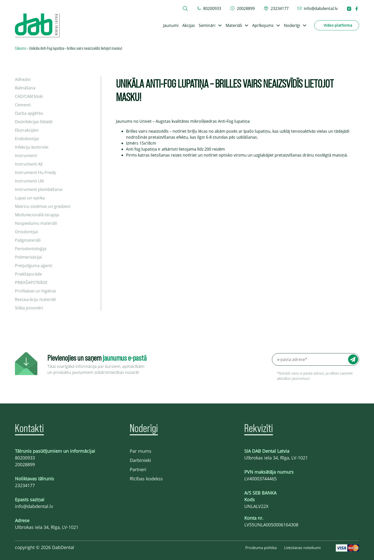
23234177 (25, 485)
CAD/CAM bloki (29, 96)
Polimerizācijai (28, 257)
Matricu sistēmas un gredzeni (42, 206)
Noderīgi (292, 25)
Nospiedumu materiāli (36, 223)
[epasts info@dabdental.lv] (318, 8)
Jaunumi (171, 25)
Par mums (140, 451)
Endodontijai (27, 138)
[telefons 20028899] (242, 8)
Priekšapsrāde (28, 274)
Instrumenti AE (29, 164)
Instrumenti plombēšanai (38, 189)
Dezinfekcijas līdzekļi (34, 121)
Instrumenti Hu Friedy (35, 172)
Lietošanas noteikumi (302, 547)
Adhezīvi (22, 79)
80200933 (25, 458)
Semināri (207, 25)
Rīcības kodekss (146, 479)
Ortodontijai (26, 231)
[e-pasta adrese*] (315, 359)
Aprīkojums (263, 25)
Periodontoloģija (30, 248)
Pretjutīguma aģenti (33, 265)
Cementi (23, 105)
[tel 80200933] (209, 8)
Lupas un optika (30, 198)
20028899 (25, 464)
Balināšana (25, 88)
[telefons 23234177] (276, 8)
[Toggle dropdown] (220, 25)
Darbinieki (140, 460)
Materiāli (234, 25)
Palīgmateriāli (28, 240)
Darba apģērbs (29, 113)
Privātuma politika (261, 547)
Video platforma (338, 25)
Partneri (138, 469)
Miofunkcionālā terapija (37, 215)
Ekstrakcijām (27, 130)
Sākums (20, 48)
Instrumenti (26, 155)
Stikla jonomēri (29, 308)
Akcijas (188, 25)
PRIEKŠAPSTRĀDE (31, 282)
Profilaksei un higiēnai (35, 291)
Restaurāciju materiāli (35, 299)
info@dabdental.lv (34, 506)
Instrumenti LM (29, 181)
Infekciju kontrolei (31, 147)
